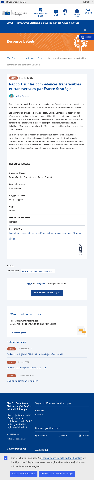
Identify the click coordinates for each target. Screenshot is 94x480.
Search (88, 11)
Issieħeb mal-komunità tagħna (47, 292)
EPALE (10, 57)
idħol (65, 12)
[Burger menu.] (85, 29)
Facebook (42, 434)
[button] (56, 13)
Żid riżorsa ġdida (18, 331)
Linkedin (85, 434)
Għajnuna (39, 409)
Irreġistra (40, 282)
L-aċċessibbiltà (13, 433)
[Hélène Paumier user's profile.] (22, 95)
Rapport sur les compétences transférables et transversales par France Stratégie (45, 232)
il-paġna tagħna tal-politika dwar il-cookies (61, 458)
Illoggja (28, 282)
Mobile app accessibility (16, 438)
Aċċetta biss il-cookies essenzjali (57, 473)
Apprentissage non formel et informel (37, 270)
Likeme (10, 238)
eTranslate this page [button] (40, 14)
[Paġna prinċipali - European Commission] (15, 12)
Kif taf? (88, 2)
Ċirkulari (39, 413)
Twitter (64, 434)
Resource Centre (36, 57)
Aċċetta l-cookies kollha (23, 473)
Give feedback (86, 37)
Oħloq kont (77, 12)
